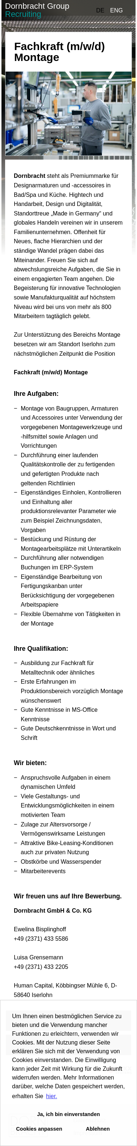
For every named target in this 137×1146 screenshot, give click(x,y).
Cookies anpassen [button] (39, 1129)
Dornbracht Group (37, 10)
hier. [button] (51, 1096)
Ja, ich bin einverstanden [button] (68, 1114)
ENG (116, 10)
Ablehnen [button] (98, 1129)
